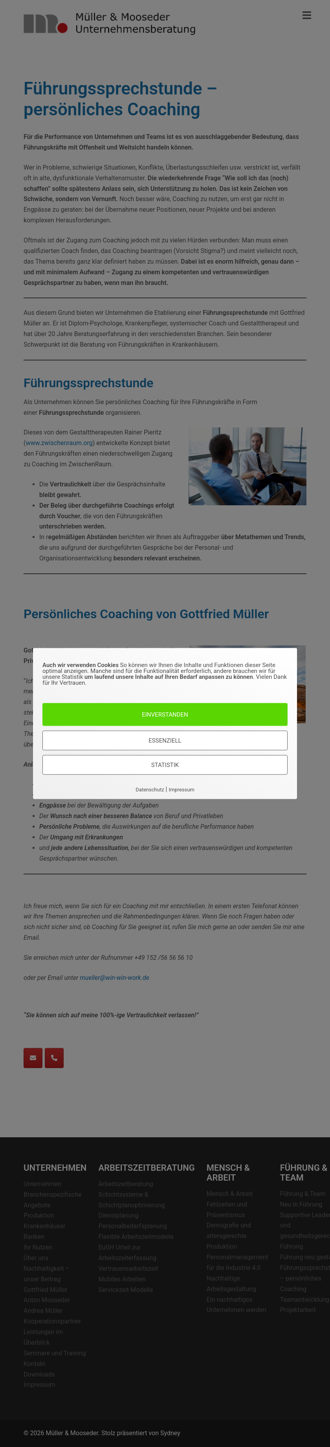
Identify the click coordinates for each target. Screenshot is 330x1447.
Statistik (165, 764)
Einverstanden (165, 714)
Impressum (181, 789)
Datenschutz (150, 789)
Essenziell (164, 740)
